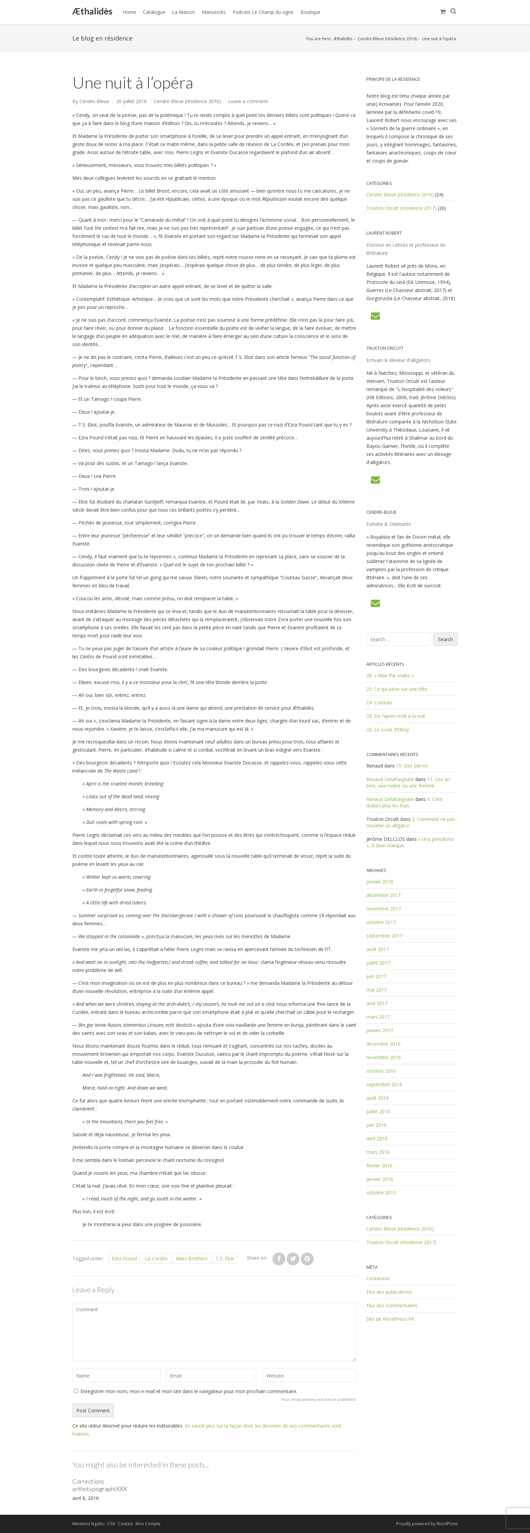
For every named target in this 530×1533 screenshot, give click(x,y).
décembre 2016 (383, 1044)
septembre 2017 (384, 935)
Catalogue (154, 12)
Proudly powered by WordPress (427, 1524)
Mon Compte (148, 1524)
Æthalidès (92, 11)
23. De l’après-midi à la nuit (395, 716)
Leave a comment (248, 101)
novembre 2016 (383, 1057)
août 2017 (377, 949)
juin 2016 (376, 1125)
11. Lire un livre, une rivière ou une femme (408, 782)
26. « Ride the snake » (390, 675)
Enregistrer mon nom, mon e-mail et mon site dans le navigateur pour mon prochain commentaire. (188, 1391)
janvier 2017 (379, 1030)
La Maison (183, 12)
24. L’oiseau (379, 702)
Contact (125, 1524)
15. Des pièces (412, 765)
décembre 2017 (383, 895)
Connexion (378, 1278)
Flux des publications (389, 1292)
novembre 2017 (383, 908)
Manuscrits (214, 12)
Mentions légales (88, 1524)
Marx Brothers (192, 1258)
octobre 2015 (381, 1192)
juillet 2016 (378, 1111)
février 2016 (379, 1165)
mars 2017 (378, 1017)
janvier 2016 (379, 1179)
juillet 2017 (378, 962)
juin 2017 (376, 976)
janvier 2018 (379, 881)
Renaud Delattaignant (390, 779)
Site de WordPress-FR (390, 1319)
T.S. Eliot (225, 1258)
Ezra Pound (124, 1258)
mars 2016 (378, 1152)
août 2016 (377, 1098)
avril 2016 (376, 1138)
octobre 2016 (381, 1071)
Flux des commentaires (391, 1305)
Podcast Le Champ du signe (263, 12)
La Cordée (156, 1258)
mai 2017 (376, 990)
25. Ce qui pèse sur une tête (396, 689)
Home (129, 12)
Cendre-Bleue (94, 101)
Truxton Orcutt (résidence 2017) (401, 208)
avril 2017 (376, 1003)
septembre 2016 (384, 1084)
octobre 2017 (381, 922)
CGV (111, 1524)
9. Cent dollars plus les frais (404, 802)
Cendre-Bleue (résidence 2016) (387, 39)
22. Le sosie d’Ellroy (387, 729)
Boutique (310, 12)
